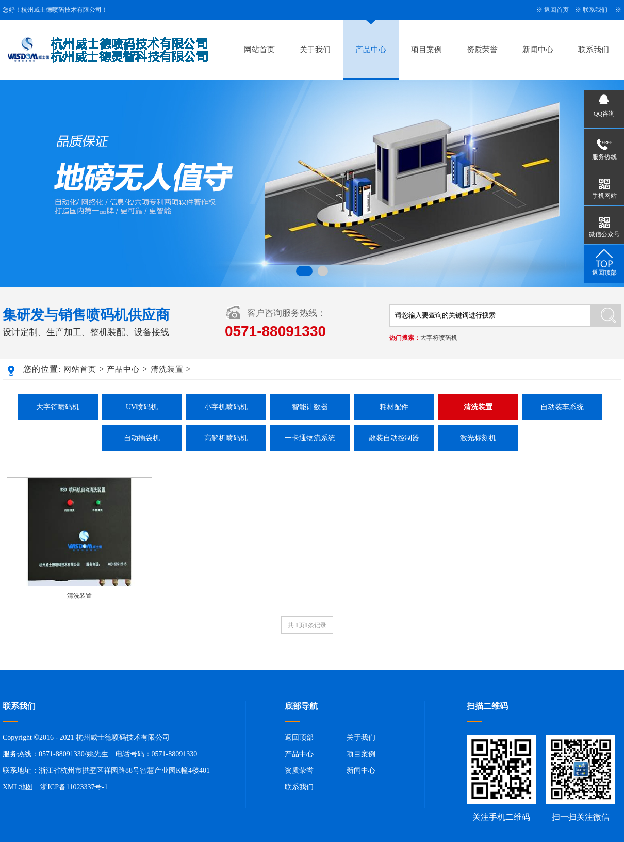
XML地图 (18, 787)
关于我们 (315, 49)
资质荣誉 (482, 49)
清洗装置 (167, 369)
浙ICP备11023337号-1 (74, 787)
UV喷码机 (142, 407)
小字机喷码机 (226, 407)
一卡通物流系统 (310, 438)
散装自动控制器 (394, 438)
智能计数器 (310, 407)
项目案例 (426, 49)
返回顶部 (299, 737)
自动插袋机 (142, 438)
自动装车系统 (562, 407)
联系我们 (595, 9)
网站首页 (259, 49)
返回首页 (556, 9)
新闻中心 (537, 49)
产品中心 (370, 49)
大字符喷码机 (438, 337)
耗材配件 (394, 407)
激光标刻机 (478, 438)
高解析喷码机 (226, 438)
